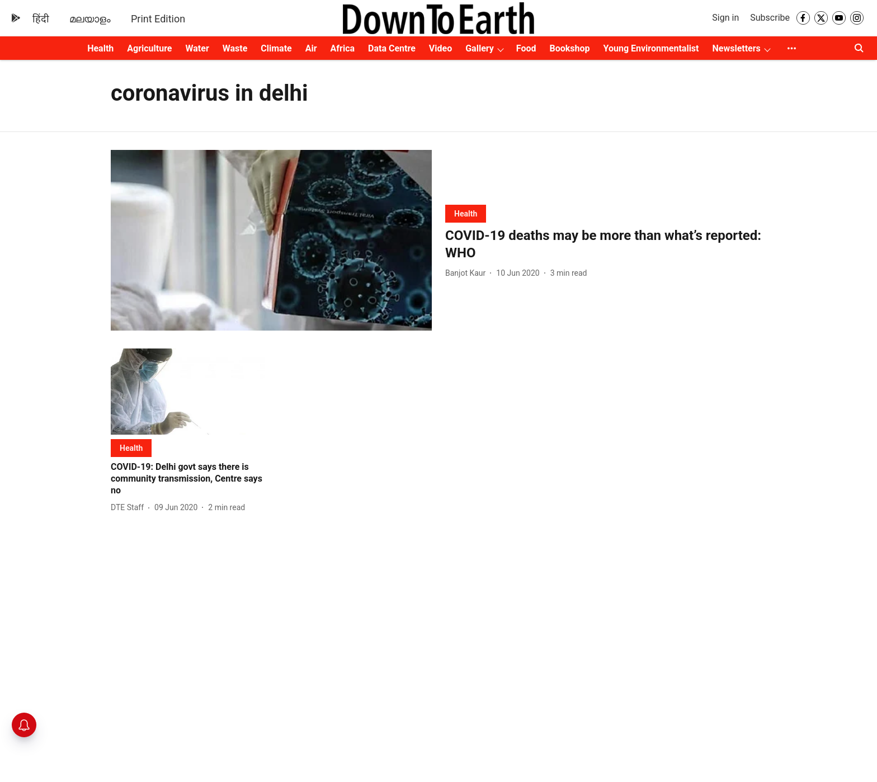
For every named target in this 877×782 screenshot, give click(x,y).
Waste (235, 48)
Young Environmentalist (651, 48)
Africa (343, 48)
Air (311, 48)
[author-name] (467, 273)
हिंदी (40, 19)
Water (197, 48)
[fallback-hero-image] (271, 240)
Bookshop (570, 48)
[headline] (605, 244)
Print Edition (158, 19)
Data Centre (392, 48)
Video (440, 48)
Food (526, 48)
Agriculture (149, 48)
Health (100, 48)
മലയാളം (90, 19)
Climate (276, 48)
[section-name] (465, 213)
